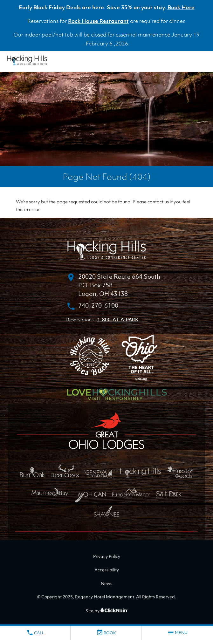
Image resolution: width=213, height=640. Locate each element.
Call (35, 632)
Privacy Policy (106, 556)
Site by (106, 611)
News (106, 583)
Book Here (181, 7)
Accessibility (106, 570)
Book (106, 632)
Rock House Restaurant (98, 20)
